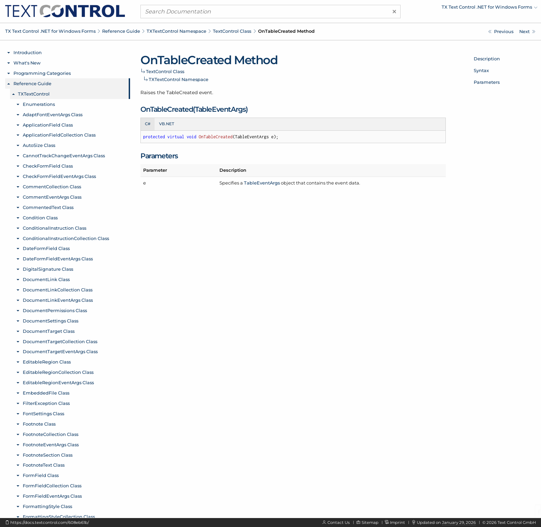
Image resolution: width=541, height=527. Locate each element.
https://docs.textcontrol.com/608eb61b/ (49, 522)
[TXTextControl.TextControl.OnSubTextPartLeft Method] (500, 31)
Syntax (481, 70)
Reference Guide (121, 31)
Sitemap (370, 522)
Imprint (397, 522)
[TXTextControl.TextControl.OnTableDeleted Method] (527, 31)
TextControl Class (232, 31)
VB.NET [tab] (166, 123)
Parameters (487, 82)
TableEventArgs (262, 183)
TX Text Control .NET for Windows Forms (50, 31)
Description (487, 58)
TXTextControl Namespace (176, 31)
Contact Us (338, 522)
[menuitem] (477, 8)
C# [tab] (147, 123)
